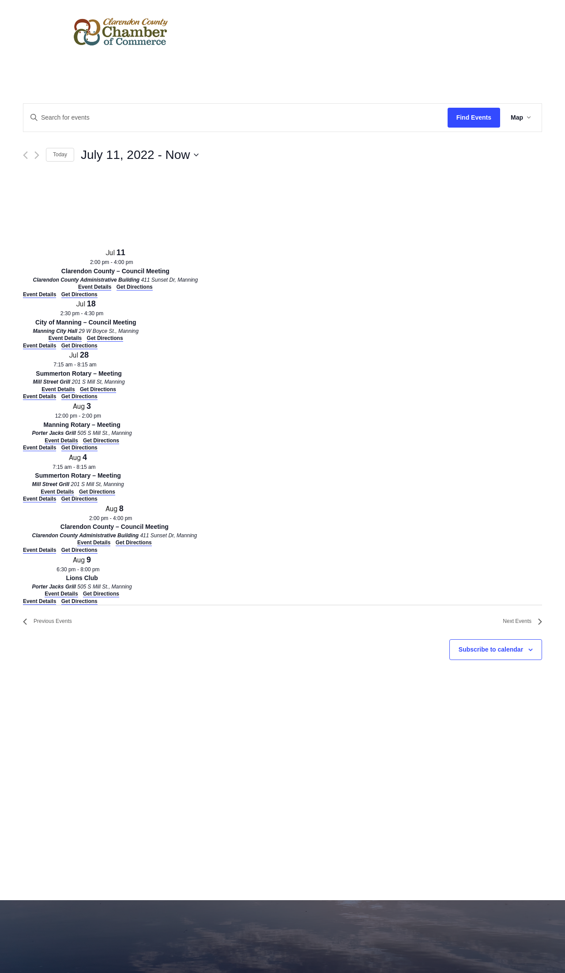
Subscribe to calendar (491, 649)
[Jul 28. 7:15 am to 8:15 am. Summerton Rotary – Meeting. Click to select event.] (79, 371)
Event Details (39, 294)
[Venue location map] (89, 210)
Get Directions (79, 294)
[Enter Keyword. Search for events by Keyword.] (235, 118)
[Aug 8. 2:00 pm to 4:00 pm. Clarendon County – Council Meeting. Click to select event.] (114, 525)
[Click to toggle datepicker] (139, 155)
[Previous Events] (25, 155)
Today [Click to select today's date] (60, 154)
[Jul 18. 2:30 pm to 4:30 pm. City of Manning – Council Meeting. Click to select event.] (85, 320)
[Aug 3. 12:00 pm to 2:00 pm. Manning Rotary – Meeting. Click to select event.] (82, 422)
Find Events (473, 117)
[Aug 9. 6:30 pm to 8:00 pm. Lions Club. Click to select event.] (82, 576)
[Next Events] (36, 155)
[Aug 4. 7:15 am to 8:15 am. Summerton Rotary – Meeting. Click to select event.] (78, 473)
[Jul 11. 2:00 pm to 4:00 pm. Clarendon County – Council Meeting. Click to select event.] (115, 268)
